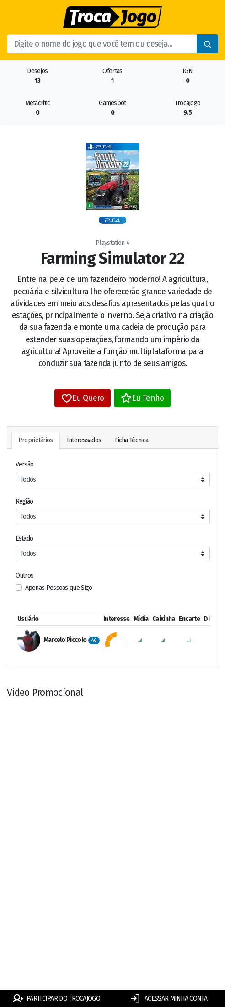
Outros (25, 575)
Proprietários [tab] (35, 440)
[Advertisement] (112, 907)
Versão (25, 464)
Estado (24, 538)
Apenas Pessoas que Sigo (58, 588)
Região (24, 501)
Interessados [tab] (84, 440)
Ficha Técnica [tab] (131, 440)
